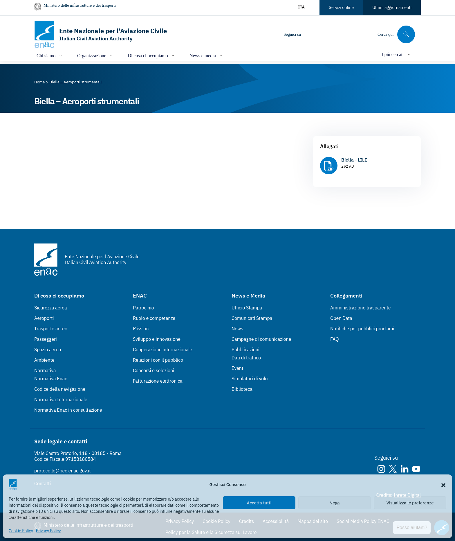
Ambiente (44, 360)
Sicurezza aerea (50, 308)
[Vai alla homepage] (100, 34)
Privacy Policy (48, 530)
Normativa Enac (50, 378)
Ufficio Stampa (247, 308)
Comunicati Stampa (252, 318)
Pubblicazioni (245, 349)
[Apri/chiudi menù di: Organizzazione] (95, 55)
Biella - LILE (354, 160)
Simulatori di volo (250, 378)
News (237, 329)
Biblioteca (242, 389)
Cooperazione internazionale (162, 349)
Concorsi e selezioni (153, 370)
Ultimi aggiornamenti (391, 7)
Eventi (238, 368)
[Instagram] (310, 34)
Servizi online (341, 7)
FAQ (334, 339)
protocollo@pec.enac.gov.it (62, 471)
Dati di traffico (246, 358)
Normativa (45, 370)
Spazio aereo (47, 349)
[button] (443, 485)
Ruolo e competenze (154, 318)
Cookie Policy (21, 530)
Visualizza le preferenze (410, 503)
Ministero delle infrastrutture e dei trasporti (80, 5)
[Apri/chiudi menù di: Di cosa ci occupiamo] (152, 55)
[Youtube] (345, 34)
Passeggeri (45, 339)
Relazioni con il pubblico (158, 360)
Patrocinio (143, 308)
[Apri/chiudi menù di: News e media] (206, 55)
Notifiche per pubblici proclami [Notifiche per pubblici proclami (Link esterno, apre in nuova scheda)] (362, 329)
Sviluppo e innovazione (156, 339)
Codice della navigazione (59, 389)
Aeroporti (44, 318)
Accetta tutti (259, 503)
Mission (141, 329)
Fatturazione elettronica (158, 381)
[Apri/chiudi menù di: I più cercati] (396, 54)
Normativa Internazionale (60, 399)
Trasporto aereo (50, 329)
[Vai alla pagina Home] (39, 82)
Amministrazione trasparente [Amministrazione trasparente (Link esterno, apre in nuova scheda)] (360, 308)
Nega (334, 503)
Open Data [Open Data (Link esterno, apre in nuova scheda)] (341, 318)
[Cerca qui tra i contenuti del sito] (396, 34)
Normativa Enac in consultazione (68, 410)
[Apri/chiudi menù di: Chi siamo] (50, 55)
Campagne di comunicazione (261, 339)
